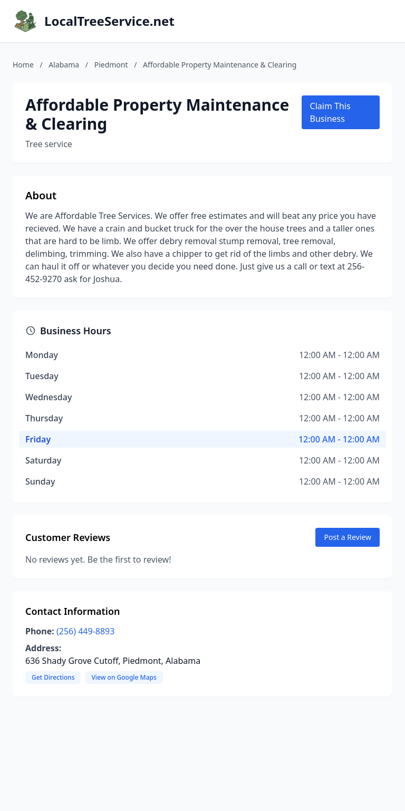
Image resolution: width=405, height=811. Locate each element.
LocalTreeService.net (109, 21)
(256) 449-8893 (85, 631)
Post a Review (347, 537)
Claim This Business (330, 112)
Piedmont (111, 65)
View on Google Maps (123, 677)
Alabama (64, 65)
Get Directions (53, 677)
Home (23, 65)
